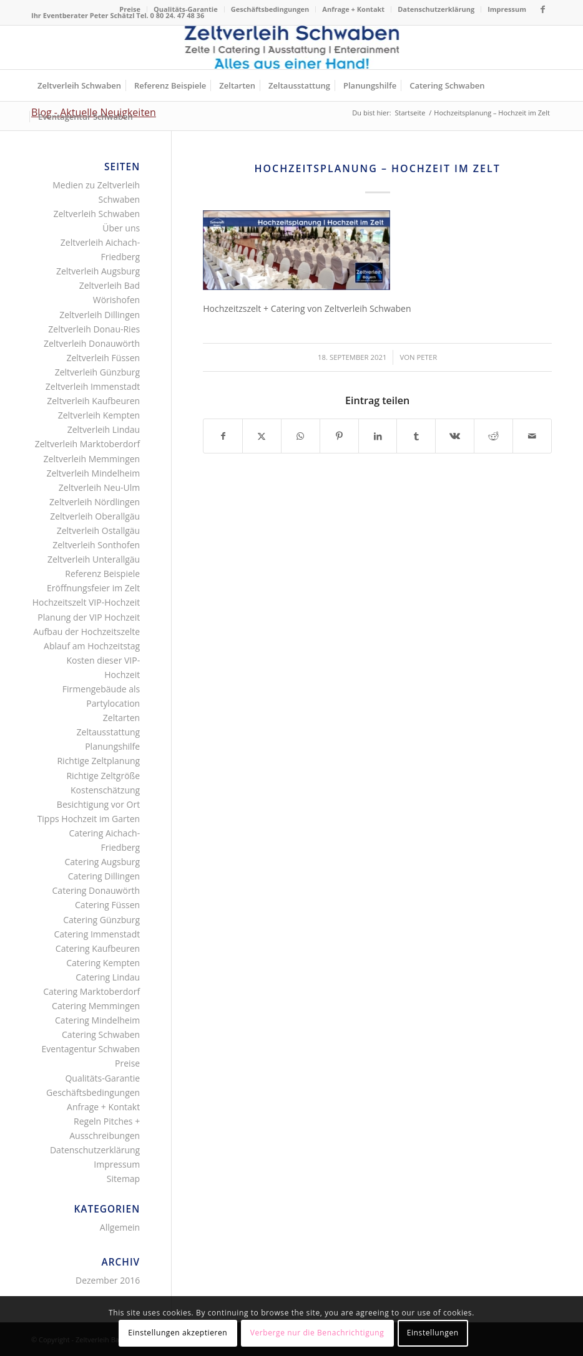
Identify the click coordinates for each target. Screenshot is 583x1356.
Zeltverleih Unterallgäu (93, 559)
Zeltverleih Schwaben (96, 214)
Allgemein (120, 1227)
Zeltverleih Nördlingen (94, 502)
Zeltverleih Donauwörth (92, 343)
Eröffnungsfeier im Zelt (93, 588)
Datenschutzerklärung (436, 9)
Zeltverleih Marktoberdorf (87, 444)
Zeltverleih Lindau (103, 429)
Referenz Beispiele (102, 573)
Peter (426, 357)
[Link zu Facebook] (542, 9)
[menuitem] (130, 9)
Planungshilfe (112, 746)
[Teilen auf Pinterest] (339, 436)
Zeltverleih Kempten (99, 415)
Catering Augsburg (102, 862)
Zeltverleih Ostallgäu (98, 530)
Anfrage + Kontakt (353, 9)
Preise (129, 9)
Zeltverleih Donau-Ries (94, 329)
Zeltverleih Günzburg (97, 372)
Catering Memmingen (96, 1006)
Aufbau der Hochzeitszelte (86, 631)
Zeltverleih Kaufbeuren (93, 401)
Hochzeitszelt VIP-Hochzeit (86, 602)
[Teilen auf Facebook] (222, 436)
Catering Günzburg (101, 920)
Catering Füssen (107, 905)
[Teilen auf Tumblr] (416, 436)
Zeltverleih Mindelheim (93, 473)
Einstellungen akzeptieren (177, 1332)
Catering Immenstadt (97, 934)
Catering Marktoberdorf (91, 991)
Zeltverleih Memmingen (92, 459)
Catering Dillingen (104, 876)
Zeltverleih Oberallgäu (95, 516)
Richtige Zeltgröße (103, 776)
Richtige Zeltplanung (98, 761)
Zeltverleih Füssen (103, 358)
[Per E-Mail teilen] (532, 436)
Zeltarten (121, 718)
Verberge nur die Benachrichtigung (317, 1332)
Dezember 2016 (108, 1280)
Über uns (121, 228)
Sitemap (123, 1178)
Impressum (506, 9)
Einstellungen (433, 1332)
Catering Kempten (103, 963)
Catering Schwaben (101, 1034)
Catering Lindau (108, 977)
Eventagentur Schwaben (91, 1049)
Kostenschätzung (105, 790)
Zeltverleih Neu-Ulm (99, 487)
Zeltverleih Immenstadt (93, 386)
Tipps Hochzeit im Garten (88, 819)
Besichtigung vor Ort (98, 804)
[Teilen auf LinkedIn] (378, 436)
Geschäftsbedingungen (270, 9)
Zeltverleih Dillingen (99, 315)
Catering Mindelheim (97, 1020)
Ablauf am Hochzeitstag (92, 646)
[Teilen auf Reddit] (493, 436)
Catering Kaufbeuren (98, 948)
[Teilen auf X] (262, 436)
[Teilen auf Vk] (455, 436)
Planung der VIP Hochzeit (88, 617)
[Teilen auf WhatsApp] (301, 436)
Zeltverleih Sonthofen (96, 545)
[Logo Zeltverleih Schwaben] (291, 47)
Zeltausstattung (108, 732)
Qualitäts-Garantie (186, 9)
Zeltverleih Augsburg (98, 271)
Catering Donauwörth (96, 890)
